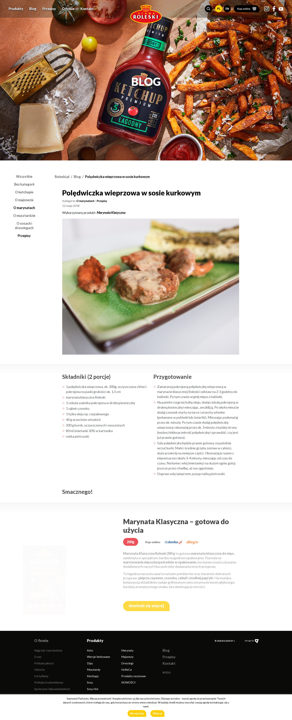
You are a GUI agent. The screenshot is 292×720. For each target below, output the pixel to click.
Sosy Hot (92, 689)
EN (227, 7)
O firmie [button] (68, 7)
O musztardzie (24, 216)
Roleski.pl (62, 177)
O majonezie (24, 200)
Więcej (157, 713)
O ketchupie (24, 192)
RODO (167, 672)
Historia (39, 669)
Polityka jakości (44, 663)
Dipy (90, 663)
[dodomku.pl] (173, 542)
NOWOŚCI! (128, 682)
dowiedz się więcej (146, 605)
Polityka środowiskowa (48, 682)
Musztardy (93, 669)
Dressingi (127, 663)
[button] (208, 7)
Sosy (90, 682)
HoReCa (126, 669)
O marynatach (24, 208)
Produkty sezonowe (133, 676)
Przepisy (49, 7)
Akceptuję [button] (137, 713)
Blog (32, 7)
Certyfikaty (41, 676)
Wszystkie (24, 176)
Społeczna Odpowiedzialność (52, 689)
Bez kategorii (24, 184)
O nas (37, 656)
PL (218, 7)
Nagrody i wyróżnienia (48, 650)
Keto (90, 650)
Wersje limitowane (98, 656)
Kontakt (87, 7)
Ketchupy (93, 676)
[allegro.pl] (192, 542)
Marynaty (127, 650)
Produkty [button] (16, 7)
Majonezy (127, 656)
